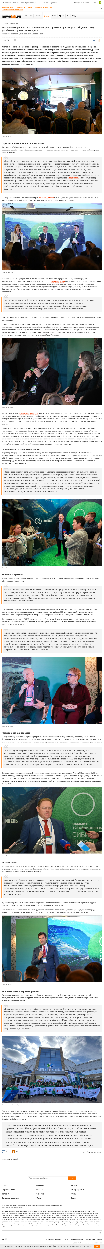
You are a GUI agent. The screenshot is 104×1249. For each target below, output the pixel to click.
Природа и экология (10, 1159)
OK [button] (96, 1246)
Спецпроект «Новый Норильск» (12, 10)
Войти (94, 3)
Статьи (5, 23)
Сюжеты (40, 1194)
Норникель (73, 177)
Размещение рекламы (93, 1239)
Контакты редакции (10, 1198)
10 (15, 40)
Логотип (5, 1194)
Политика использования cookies (12, 1207)
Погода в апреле (7, 7)
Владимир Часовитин (28, 413)
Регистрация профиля (81, 3)
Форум (74, 1194)
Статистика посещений (74, 1239)
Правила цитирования (54, 1239)
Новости (40, 1185)
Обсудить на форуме (93, 1152)
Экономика (14, 23)
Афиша (74, 1185)
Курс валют (53, 3)
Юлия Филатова (58, 281)
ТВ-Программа (77, 1189)
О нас (4, 1185)
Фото (38, 1198)
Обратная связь (9, 1189)
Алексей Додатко (46, 197)
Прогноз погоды (30, 3)
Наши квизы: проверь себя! (43, 7)
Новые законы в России (23, 7)
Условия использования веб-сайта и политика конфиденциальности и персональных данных (32, 1205)
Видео (73, 1198)
